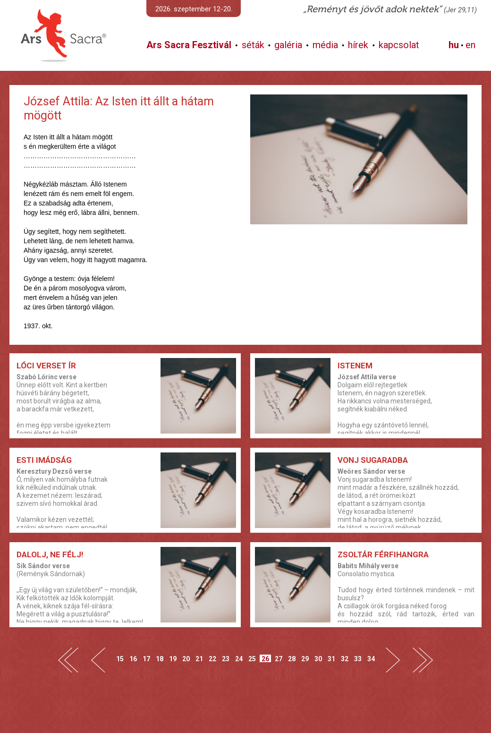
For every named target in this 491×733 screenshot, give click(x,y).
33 (358, 658)
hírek (358, 45)
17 (146, 658)
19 (173, 658)
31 (331, 658)
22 (212, 658)
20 (186, 658)
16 (133, 658)
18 (159, 658)
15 (120, 658)
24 (239, 658)
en (470, 45)
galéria (288, 45)
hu (454, 45)
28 (292, 658)
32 (344, 658)
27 (278, 658)
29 (305, 658)
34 (371, 658)
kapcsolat (399, 45)
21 (199, 658)
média (325, 45)
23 (225, 658)
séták (253, 45)
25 (252, 658)
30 (318, 658)
